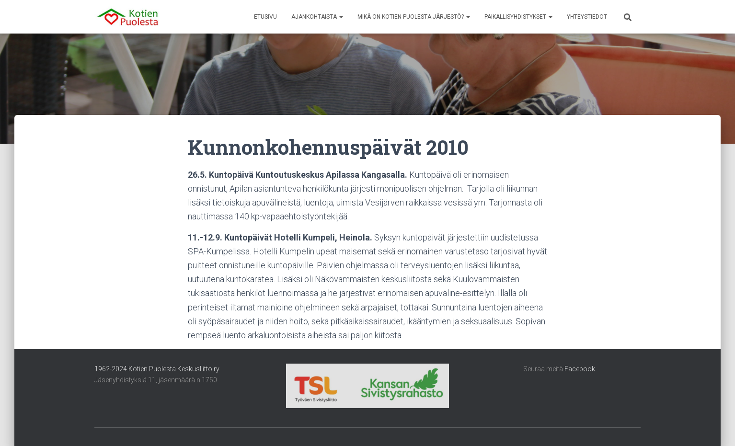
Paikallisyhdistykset (518, 16)
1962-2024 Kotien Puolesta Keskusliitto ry (156, 369)
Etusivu (265, 16)
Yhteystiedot (587, 16)
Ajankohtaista (317, 16)
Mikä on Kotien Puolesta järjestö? (413, 16)
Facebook (579, 369)
